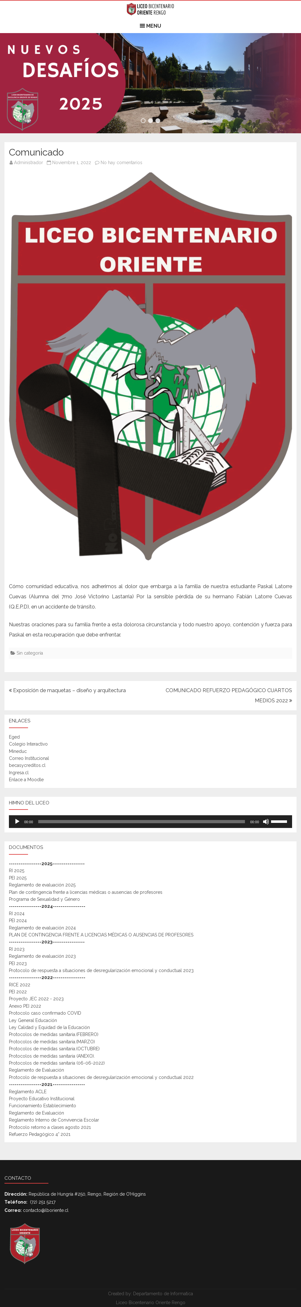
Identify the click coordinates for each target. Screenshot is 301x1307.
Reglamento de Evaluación (36, 1070)
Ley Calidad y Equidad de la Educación (49, 1027)
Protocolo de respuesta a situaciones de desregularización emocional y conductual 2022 (101, 1077)
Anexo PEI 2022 (25, 1006)
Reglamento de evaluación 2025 (42, 884)
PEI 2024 (18, 920)
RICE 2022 (19, 984)
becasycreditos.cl (27, 765)
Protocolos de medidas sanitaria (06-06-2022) (57, 1063)
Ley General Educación (33, 1020)
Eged (14, 737)
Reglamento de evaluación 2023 (42, 956)
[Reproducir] (17, 821)
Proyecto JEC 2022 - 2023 (36, 998)
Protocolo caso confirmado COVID (45, 1013)
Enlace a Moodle (26, 779)
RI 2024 (17, 913)
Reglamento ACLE (28, 1091)
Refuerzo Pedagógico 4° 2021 (39, 1134)
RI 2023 (17, 949)
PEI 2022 (18, 991)
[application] (150, 821)
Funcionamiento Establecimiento (42, 1105)
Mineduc (18, 751)
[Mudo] (266, 821)
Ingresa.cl (19, 772)
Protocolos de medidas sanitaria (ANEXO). (52, 1056)
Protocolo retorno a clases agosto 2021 (50, 1127)
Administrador (28, 162)
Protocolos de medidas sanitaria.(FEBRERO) (53, 1034)
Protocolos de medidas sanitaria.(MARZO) (52, 1041)
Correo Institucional (29, 758)
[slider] (141, 821)
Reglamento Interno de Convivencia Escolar (54, 1120)
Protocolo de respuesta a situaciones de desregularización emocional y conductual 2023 (101, 970)
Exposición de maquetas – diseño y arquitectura (67, 690)
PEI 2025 (17, 877)
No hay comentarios (121, 162)
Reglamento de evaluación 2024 (42, 927)
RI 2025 (16, 870)
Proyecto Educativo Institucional (42, 1098)
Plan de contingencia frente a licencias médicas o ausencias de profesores (85, 892)
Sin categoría (30, 653)
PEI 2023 (18, 963)
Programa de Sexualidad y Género (44, 899)
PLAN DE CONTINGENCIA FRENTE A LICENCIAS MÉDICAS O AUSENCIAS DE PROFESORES (101, 934)
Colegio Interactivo (28, 744)
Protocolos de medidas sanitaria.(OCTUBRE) (54, 1048)
